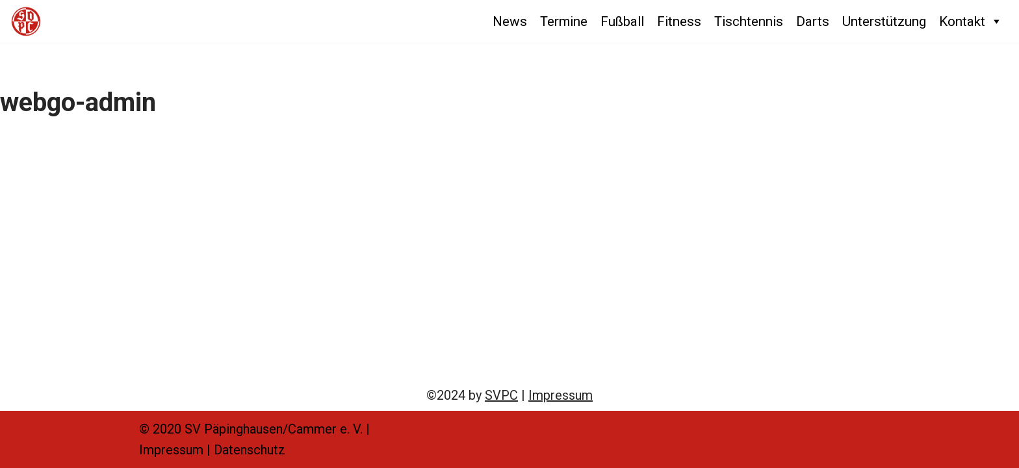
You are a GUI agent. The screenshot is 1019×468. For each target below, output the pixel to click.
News (510, 21)
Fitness (679, 21)
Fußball (622, 21)
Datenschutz (249, 450)
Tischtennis (748, 21)
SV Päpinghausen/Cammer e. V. (274, 429)
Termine (563, 21)
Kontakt (971, 21)
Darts (812, 21)
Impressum (560, 395)
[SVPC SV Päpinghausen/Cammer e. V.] (26, 21)
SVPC (501, 395)
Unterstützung (884, 21)
